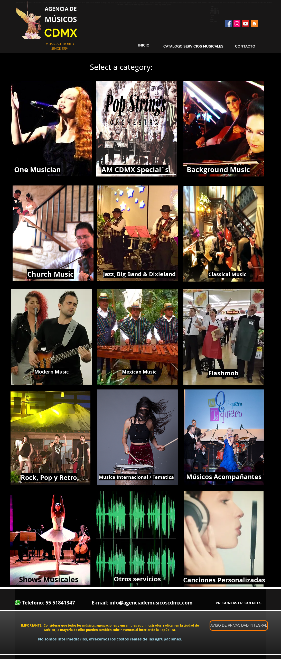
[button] (238, 625)
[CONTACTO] (245, 47)
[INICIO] (143, 45)
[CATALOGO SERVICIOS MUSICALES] (193, 47)
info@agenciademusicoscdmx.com (151, 602)
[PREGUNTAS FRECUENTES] (239, 603)
